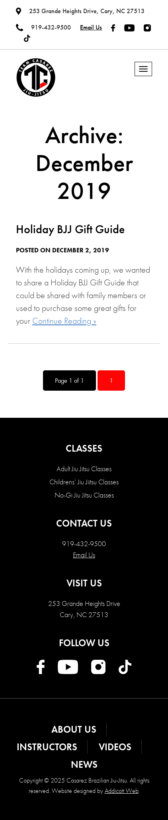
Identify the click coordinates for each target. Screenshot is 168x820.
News (84, 764)
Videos (115, 747)
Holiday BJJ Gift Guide (70, 229)
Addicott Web (122, 791)
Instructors (47, 747)
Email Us (91, 27)
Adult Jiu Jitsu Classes (84, 468)
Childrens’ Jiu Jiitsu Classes (84, 481)
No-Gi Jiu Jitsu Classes (84, 494)
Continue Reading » (64, 320)
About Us (73, 729)
